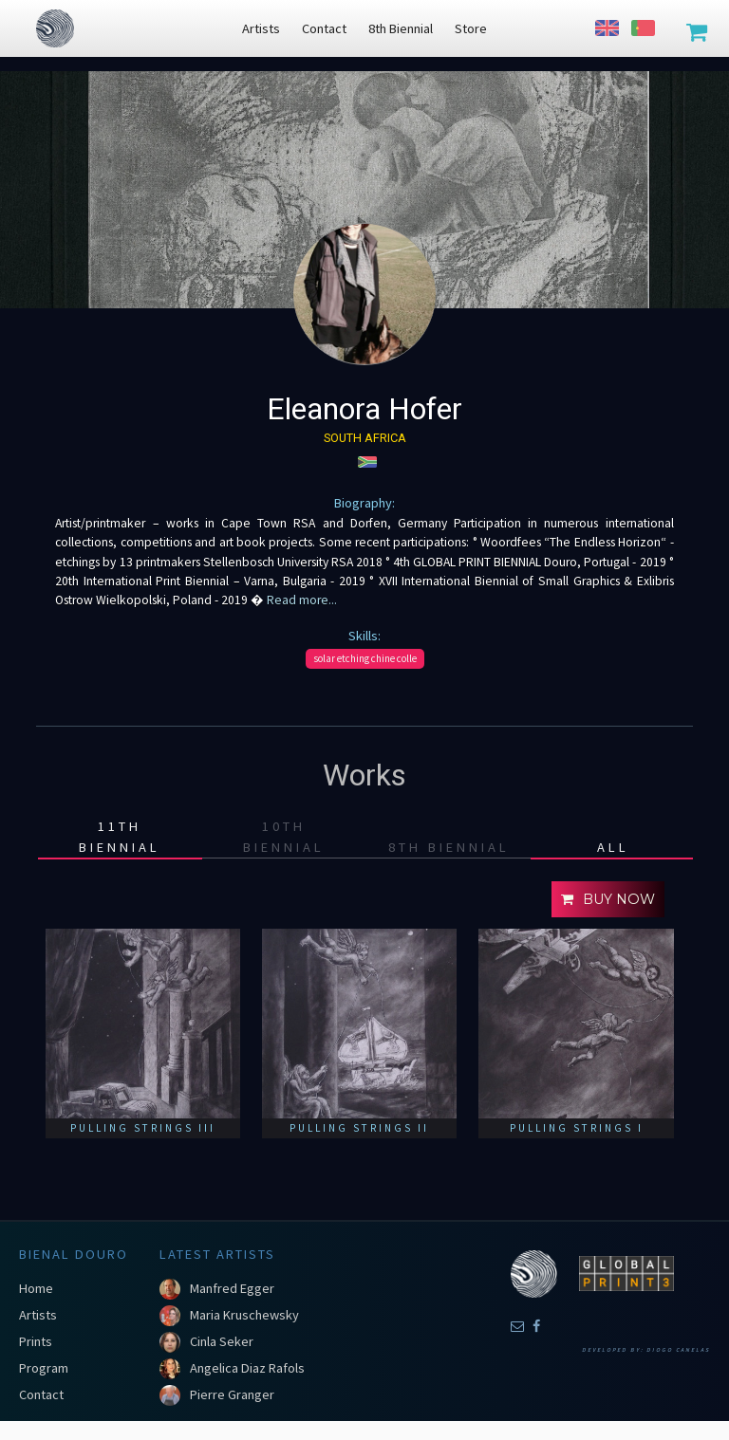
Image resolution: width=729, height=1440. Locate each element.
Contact (41, 1394)
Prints (35, 1341)
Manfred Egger (232, 1288)
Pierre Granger (232, 1394)
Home (36, 1288)
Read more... (300, 600)
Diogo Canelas (678, 1350)
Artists (38, 1314)
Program (43, 1367)
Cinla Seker (221, 1341)
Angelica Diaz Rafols (247, 1367)
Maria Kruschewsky (244, 1314)
